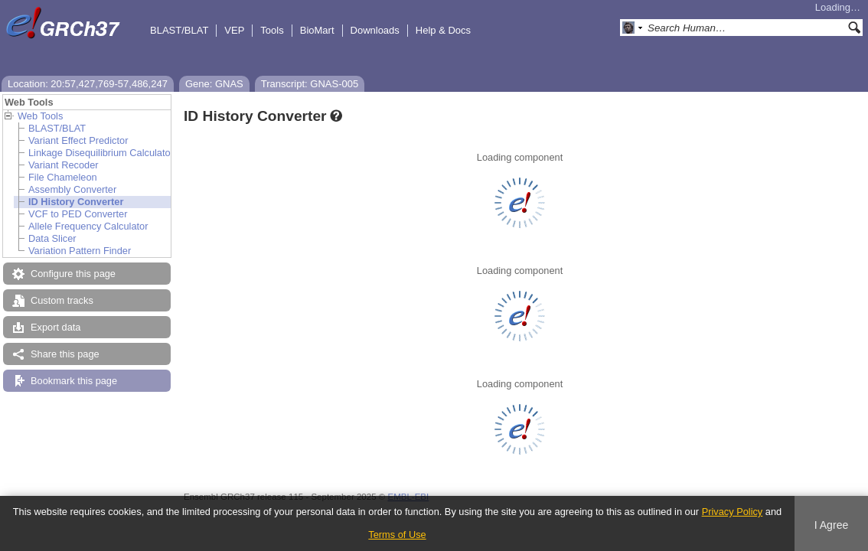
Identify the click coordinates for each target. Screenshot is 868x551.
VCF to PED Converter (77, 214)
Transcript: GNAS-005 (309, 84)
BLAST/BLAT (179, 30)
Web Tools (40, 116)
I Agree (831, 525)
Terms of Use (397, 534)
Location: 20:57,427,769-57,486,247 (88, 84)
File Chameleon (62, 177)
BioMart (317, 30)
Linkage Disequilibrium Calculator (101, 152)
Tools (271, 30)
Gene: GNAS (214, 84)
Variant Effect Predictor (78, 140)
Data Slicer (52, 238)
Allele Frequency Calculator (88, 226)
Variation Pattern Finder (79, 250)
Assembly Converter (72, 189)
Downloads (375, 30)
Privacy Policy (732, 511)
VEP (234, 30)
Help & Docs (443, 30)
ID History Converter (75, 201)
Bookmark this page (74, 380)
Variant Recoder (63, 165)
